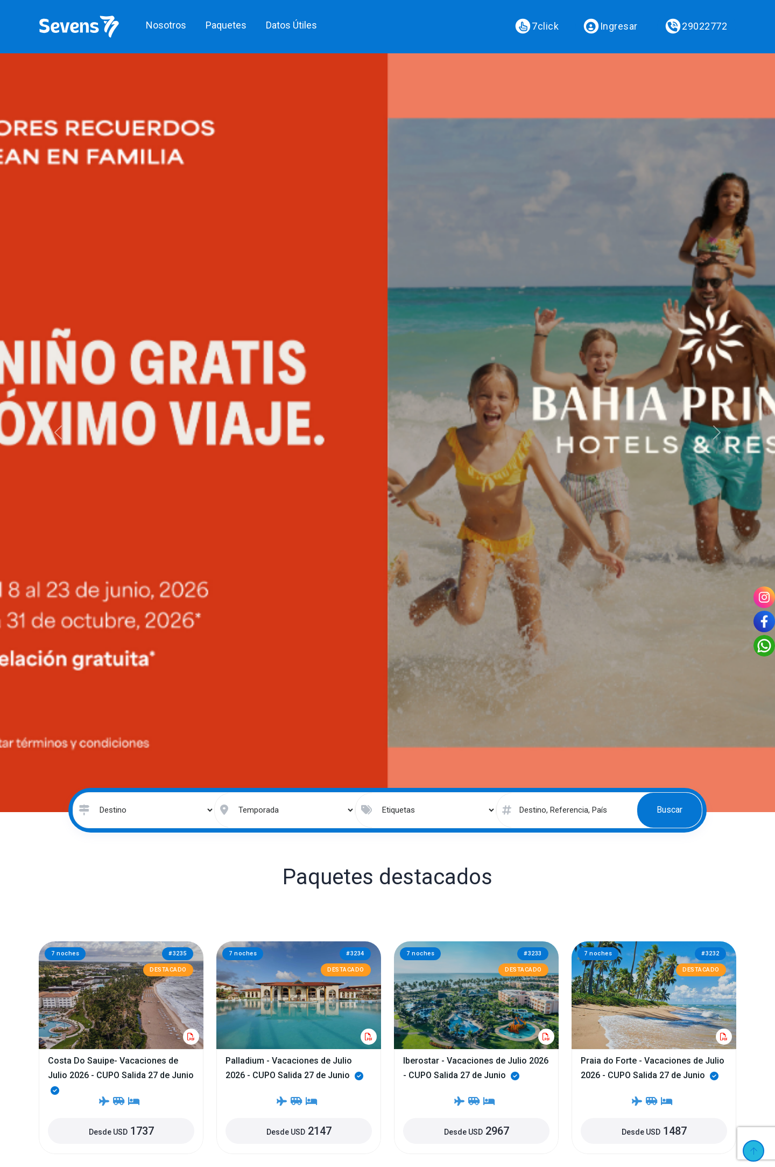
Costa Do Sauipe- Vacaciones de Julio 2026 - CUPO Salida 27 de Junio (121, 1075)
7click (537, 26)
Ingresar (610, 26)
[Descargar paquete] (191, 1037)
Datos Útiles (291, 25)
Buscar (669, 810)
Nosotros (166, 25)
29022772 (696, 26)
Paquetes (226, 25)
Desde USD (121, 1131)
